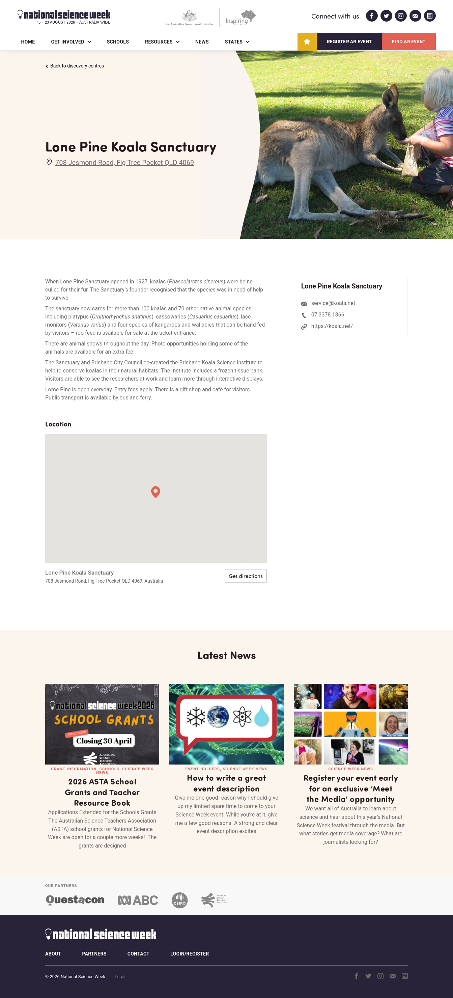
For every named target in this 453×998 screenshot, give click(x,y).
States (234, 42)
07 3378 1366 (327, 314)
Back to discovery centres (74, 65)
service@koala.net (333, 303)
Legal (120, 976)
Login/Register (189, 954)
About (53, 954)
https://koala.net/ (332, 326)
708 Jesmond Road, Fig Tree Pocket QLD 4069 (124, 163)
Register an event (349, 41)
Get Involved (67, 42)
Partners (94, 954)
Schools (118, 42)
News (202, 42)
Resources (159, 42)
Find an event (408, 41)
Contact (138, 954)
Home (28, 42)
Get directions (246, 576)
